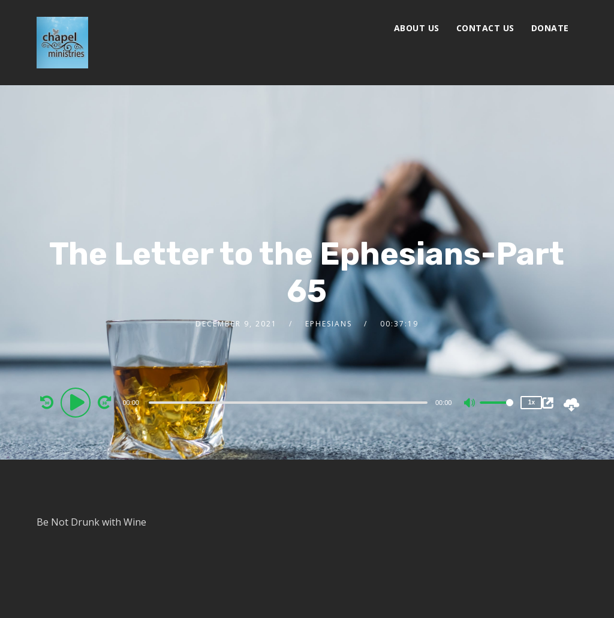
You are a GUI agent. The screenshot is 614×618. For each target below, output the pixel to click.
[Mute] (470, 404)
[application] (289, 402)
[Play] (77, 402)
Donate (550, 28)
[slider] (288, 402)
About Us (417, 28)
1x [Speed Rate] (531, 402)
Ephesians (328, 324)
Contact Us (485, 28)
